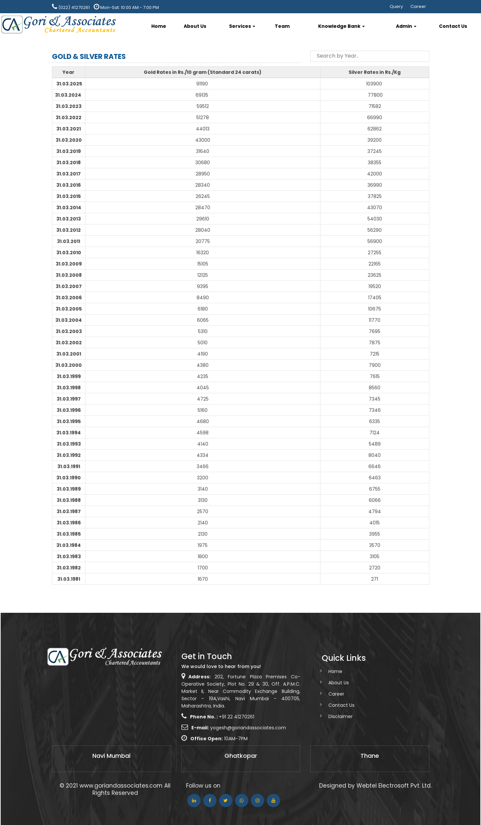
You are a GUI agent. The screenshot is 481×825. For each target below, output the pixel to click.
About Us (195, 26)
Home (158, 26)
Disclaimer (334, 716)
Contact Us (453, 26)
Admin (406, 26)
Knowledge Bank (341, 26)
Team (282, 26)
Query (396, 6)
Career (418, 6)
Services (242, 26)
